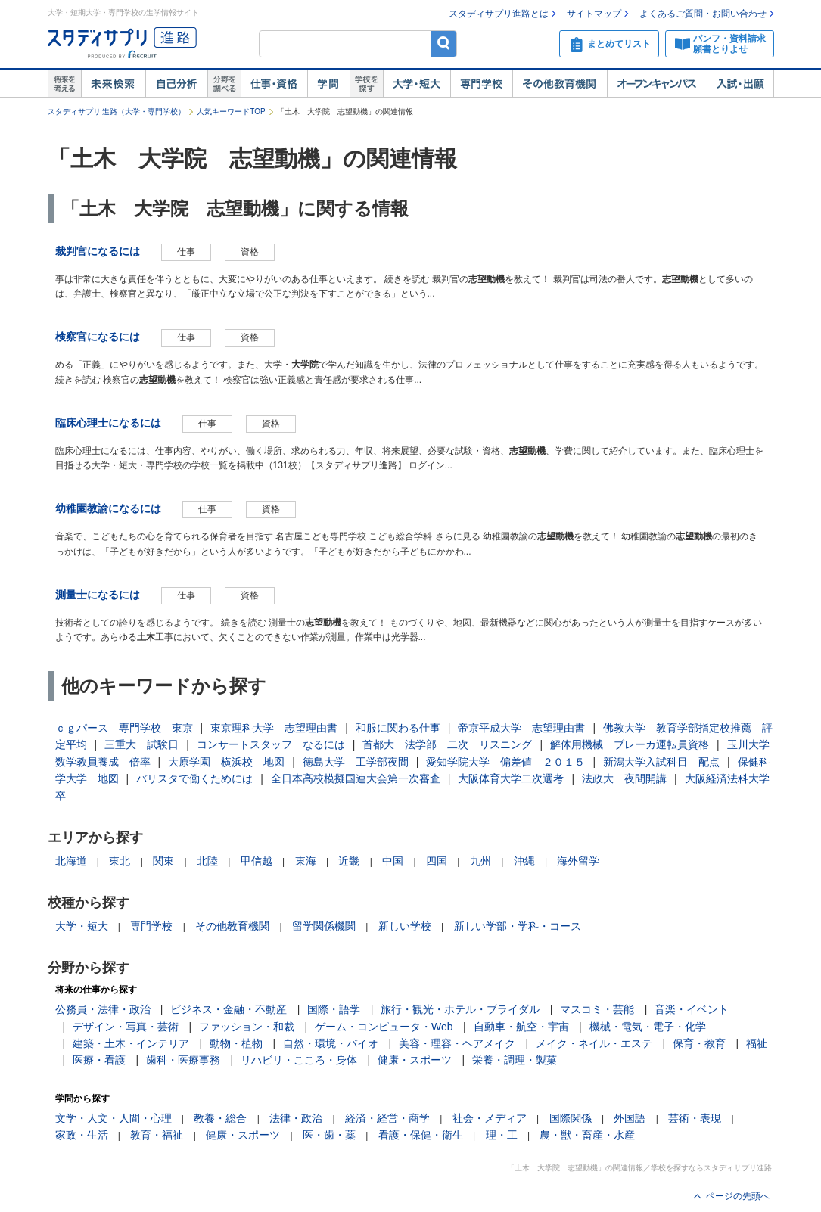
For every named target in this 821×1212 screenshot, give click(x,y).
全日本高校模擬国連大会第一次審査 (355, 778)
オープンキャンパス (657, 84)
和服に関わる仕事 (398, 728)
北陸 (207, 861)
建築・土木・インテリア (131, 1043)
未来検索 (113, 84)
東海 (305, 861)
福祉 (756, 1043)
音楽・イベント (692, 1009)
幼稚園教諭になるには (108, 508)
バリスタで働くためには (194, 778)
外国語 (629, 1118)
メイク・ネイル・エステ (594, 1043)
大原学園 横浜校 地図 (226, 762)
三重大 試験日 (141, 744)
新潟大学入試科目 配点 (661, 762)
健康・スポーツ (415, 1060)
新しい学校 (404, 926)
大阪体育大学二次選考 (511, 778)
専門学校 (481, 84)
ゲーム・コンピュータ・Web (384, 1027)
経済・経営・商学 (387, 1118)
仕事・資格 (274, 84)
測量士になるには (97, 595)
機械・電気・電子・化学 (647, 1027)
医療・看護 (99, 1060)
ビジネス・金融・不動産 (228, 1009)
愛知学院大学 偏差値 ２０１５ (505, 762)
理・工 (502, 1135)
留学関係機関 (324, 926)
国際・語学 (333, 1009)
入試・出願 (740, 84)
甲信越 (256, 861)
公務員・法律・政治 (103, 1009)
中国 (392, 861)
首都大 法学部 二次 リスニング (447, 744)
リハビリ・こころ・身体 (299, 1060)
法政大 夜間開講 (624, 778)
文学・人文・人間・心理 (113, 1118)
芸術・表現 (694, 1118)
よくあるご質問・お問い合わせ (703, 13)
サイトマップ (594, 13)
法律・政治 (295, 1118)
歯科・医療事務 (183, 1060)
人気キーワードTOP (231, 111)
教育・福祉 (156, 1135)
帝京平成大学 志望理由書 (521, 728)
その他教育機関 (559, 84)
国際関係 (570, 1118)
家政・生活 (81, 1135)
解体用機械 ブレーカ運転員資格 (629, 744)
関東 (163, 861)
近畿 (348, 861)
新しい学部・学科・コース (517, 926)
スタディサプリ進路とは (499, 13)
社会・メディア (489, 1118)
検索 (444, 43)
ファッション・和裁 (246, 1027)
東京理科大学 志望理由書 (273, 728)
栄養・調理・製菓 (514, 1060)
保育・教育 (699, 1043)
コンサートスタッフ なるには (271, 744)
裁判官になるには (97, 251)
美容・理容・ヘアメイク (457, 1043)
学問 (328, 84)
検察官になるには (97, 337)
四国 (436, 861)
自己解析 (176, 84)
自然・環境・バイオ (330, 1043)
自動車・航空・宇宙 (521, 1027)
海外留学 (578, 861)
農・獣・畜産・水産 (587, 1135)
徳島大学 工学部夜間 (356, 762)
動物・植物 (236, 1043)
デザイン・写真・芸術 (126, 1027)
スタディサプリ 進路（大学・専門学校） (117, 111)
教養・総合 (220, 1118)
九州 (480, 861)
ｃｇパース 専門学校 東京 (124, 728)
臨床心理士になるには (108, 423)
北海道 (71, 861)
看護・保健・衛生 (420, 1135)
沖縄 (524, 861)
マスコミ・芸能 (597, 1009)
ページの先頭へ (738, 1196)
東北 (119, 861)
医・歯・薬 (329, 1135)
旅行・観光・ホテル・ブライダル (460, 1009)
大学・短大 (416, 84)
